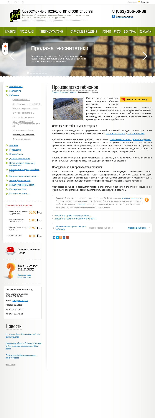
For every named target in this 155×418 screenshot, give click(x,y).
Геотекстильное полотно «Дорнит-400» (18, 213)
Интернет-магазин (51, 31)
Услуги (106, 31)
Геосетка (13, 145)
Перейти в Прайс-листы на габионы (72, 215)
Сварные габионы (137, 228)
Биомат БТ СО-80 (16, 235)
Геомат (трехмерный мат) (22, 185)
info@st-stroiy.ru (20, 300)
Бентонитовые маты (19, 194)
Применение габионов (22, 139)
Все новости (10, 364)
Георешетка (15, 150)
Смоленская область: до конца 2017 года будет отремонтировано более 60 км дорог (23, 346)
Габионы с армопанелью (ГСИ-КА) (27, 104)
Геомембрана (16, 154)
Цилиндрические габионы (23, 113)
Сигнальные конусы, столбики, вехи (24, 170)
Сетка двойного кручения (23, 117)
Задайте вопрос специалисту (28, 267)
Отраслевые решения (84, 31)
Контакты (15, 2)
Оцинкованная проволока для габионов (71, 228)
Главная (8, 2)
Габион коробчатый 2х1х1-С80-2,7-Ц (16, 221)
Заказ (117, 31)
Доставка (130, 31)
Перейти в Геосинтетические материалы (75, 218)
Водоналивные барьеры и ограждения (22, 164)
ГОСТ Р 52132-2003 (115, 133)
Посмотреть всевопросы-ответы (24, 276)
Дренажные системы (19, 159)
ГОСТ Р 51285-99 (135, 133)
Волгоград (144, 2)
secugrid (81, 204)
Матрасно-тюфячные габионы (25, 108)
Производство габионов (24, 135)
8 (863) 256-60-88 (129, 11)
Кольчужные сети (17, 189)
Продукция (27, 31)
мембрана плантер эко (132, 198)
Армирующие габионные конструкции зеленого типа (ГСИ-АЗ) (26, 124)
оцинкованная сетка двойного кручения (130, 139)
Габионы (72, 92)
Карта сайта (23, 2)
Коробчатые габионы (21, 100)
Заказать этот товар (136, 99)
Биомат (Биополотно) (19, 180)
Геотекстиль (15, 91)
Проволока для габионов (23, 130)
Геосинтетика (16, 86)
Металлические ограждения (23, 176)
